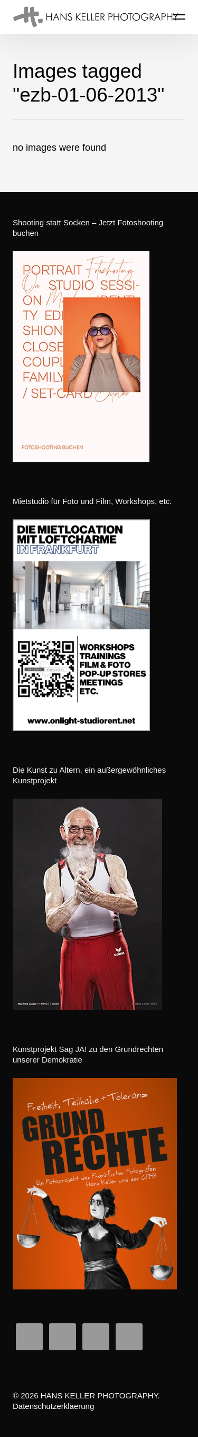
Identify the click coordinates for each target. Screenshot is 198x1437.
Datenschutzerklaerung (53, 1406)
